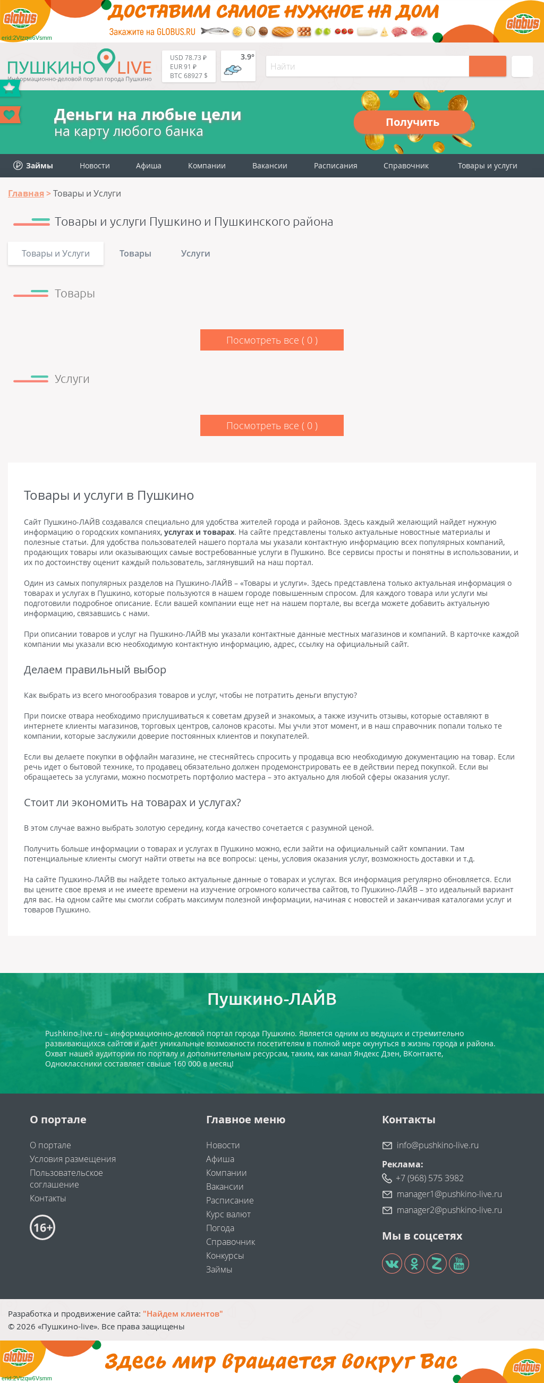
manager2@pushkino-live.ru (449, 1210)
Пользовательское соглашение (66, 1178)
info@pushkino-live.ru (438, 1145)
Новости (95, 165)
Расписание (230, 1200)
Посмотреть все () (272, 340)
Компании (207, 165)
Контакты (48, 1198)
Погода (220, 1228)
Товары (135, 253)
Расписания (336, 165)
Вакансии (269, 165)
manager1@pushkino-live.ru (449, 1194)
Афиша (149, 165)
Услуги (195, 253)
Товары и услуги (487, 165)
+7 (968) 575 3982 (430, 1178)
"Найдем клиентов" (183, 1313)
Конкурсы (225, 1255)
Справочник (406, 165)
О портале (50, 1145)
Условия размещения (73, 1159)
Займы (219, 1269)
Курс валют (228, 1214)
